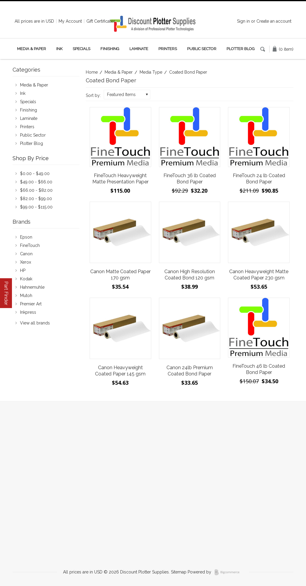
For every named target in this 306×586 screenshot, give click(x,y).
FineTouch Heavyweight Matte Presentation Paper (120, 179)
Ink (59, 49)
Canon (26, 253)
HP (22, 270)
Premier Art (31, 303)
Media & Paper (31, 49)
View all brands (35, 323)
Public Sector (201, 49)
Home (92, 72)
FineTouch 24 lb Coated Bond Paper (259, 179)
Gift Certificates (100, 21)
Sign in (243, 21)
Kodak (26, 278)
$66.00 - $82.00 (36, 190)
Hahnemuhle (32, 287)
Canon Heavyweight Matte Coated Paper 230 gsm (258, 275)
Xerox (25, 262)
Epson (26, 237)
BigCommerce (229, 572)
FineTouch (30, 245)
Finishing (109, 49)
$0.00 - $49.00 (35, 173)
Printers (167, 49)
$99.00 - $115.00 (36, 207)
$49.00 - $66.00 (36, 182)
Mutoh (26, 295)
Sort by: (93, 95)
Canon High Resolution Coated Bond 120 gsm (189, 275)
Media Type (151, 72)
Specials (81, 49)
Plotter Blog (241, 49)
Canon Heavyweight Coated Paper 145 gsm (120, 371)
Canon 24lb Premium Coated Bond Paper (189, 371)
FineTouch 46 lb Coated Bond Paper (258, 369)
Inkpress (28, 312)
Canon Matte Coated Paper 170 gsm (120, 275)
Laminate (138, 49)
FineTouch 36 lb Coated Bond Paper (189, 179)
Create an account (273, 21)
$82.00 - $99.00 (36, 198)
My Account (70, 21)
